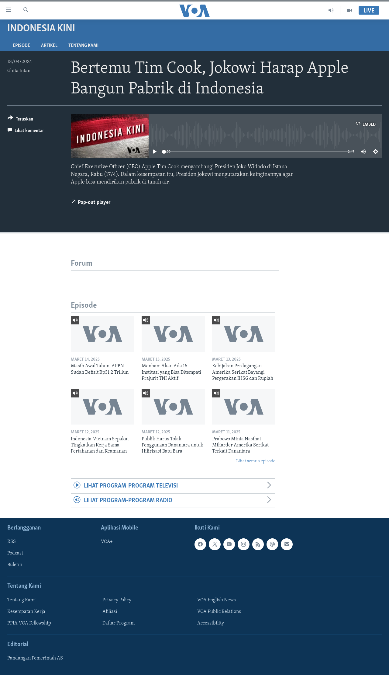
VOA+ (107, 541)
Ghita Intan (18, 70)
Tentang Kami (83, 45)
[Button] (20, 120)
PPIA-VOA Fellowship (29, 623)
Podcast (15, 553)
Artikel (49, 45)
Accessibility (210, 623)
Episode (21, 45)
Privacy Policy (116, 600)
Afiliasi (109, 611)
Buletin (14, 564)
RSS (11, 541)
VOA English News (216, 600)
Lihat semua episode (255, 461)
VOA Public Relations (219, 611)
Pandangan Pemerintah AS (35, 658)
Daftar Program (118, 623)
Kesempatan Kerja (26, 611)
